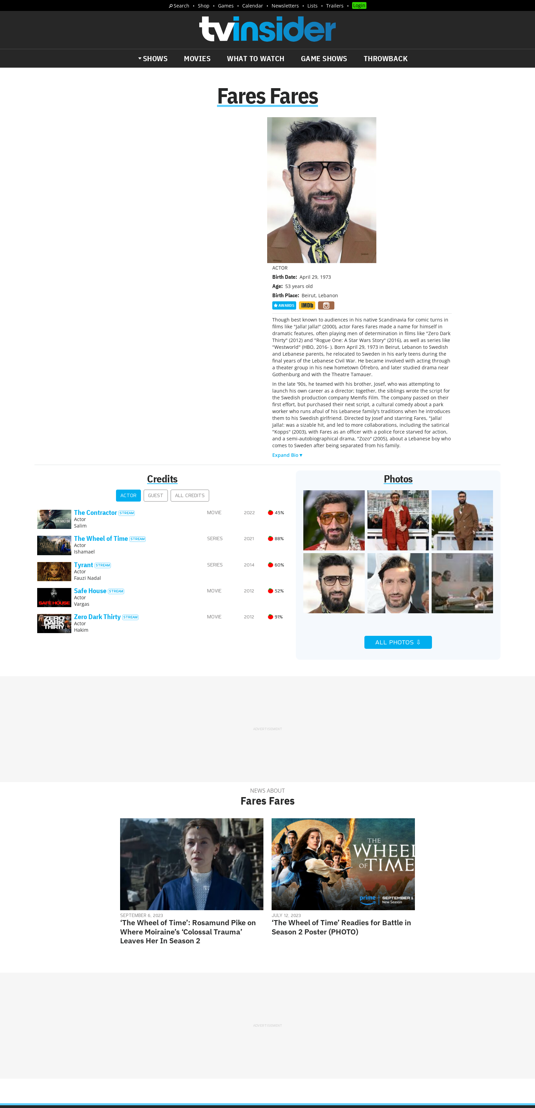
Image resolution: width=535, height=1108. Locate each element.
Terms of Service (316, 1001)
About (280, 992)
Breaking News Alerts (181, 1022)
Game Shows (324, 58)
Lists (312, 5)
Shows (155, 58)
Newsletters (285, 5)
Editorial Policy (341, 992)
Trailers (335, 5)
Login (359, 5)
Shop (203, 5)
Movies (197, 58)
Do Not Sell (355, 1001)
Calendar (252, 5)
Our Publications (307, 1027)
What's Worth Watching (116, 1022)
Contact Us (380, 992)
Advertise (305, 992)
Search (181, 5)
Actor (128, 350)
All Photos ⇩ (398, 497)
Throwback (386, 58)
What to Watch (256, 58)
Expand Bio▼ (287, 309)
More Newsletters (69, 1042)
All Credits (190, 350)
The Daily (63, 1022)
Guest (155, 350)
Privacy (281, 1001)
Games (226, 5)
